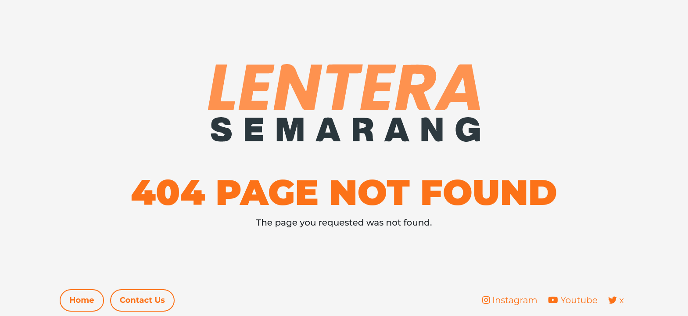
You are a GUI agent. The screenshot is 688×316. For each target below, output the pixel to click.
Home (81, 300)
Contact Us (142, 300)
